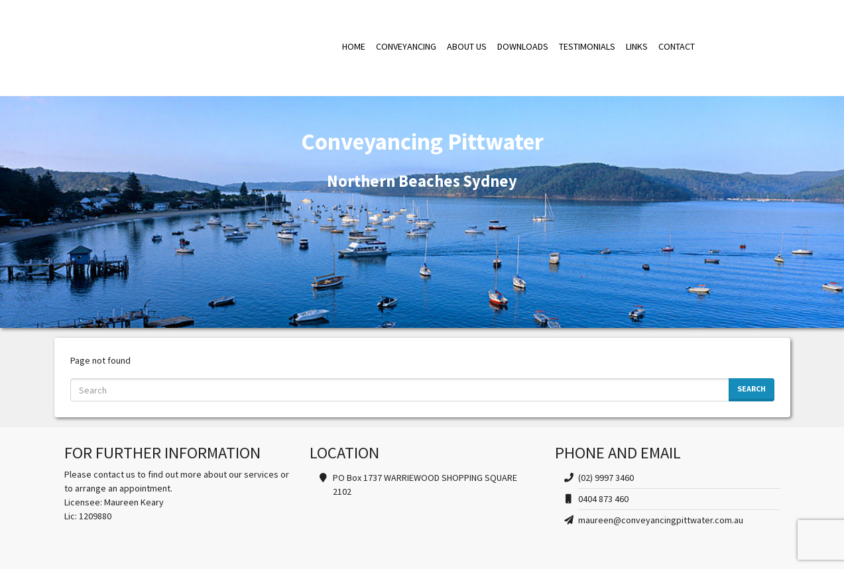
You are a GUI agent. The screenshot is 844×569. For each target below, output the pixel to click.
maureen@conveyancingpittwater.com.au (660, 520)
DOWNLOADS (522, 46)
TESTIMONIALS (587, 46)
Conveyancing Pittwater (190, 46)
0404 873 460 (603, 499)
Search (751, 388)
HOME (353, 46)
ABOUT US (467, 46)
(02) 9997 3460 (606, 478)
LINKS (637, 46)
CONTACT (676, 46)
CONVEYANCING (406, 46)
